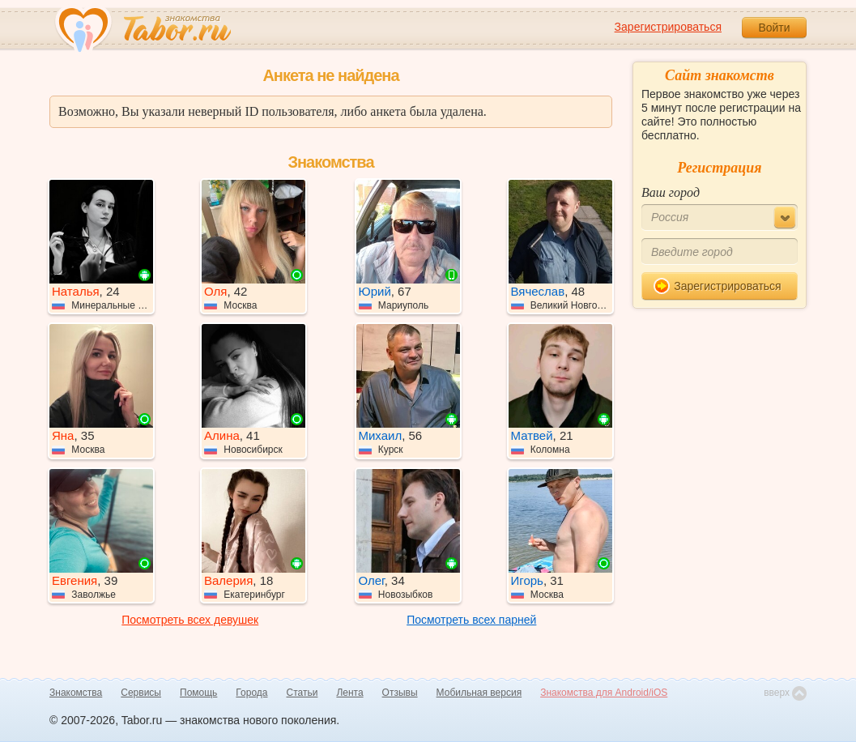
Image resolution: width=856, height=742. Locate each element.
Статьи (302, 692)
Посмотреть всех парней (471, 619)
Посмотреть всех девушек (189, 619)
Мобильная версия (479, 692)
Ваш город (670, 192)
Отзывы (400, 692)
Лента (349, 692)
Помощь (198, 692)
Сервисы (141, 692)
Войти (774, 27)
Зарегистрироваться (668, 26)
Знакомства (75, 692)
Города (251, 692)
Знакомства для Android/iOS (603, 692)
